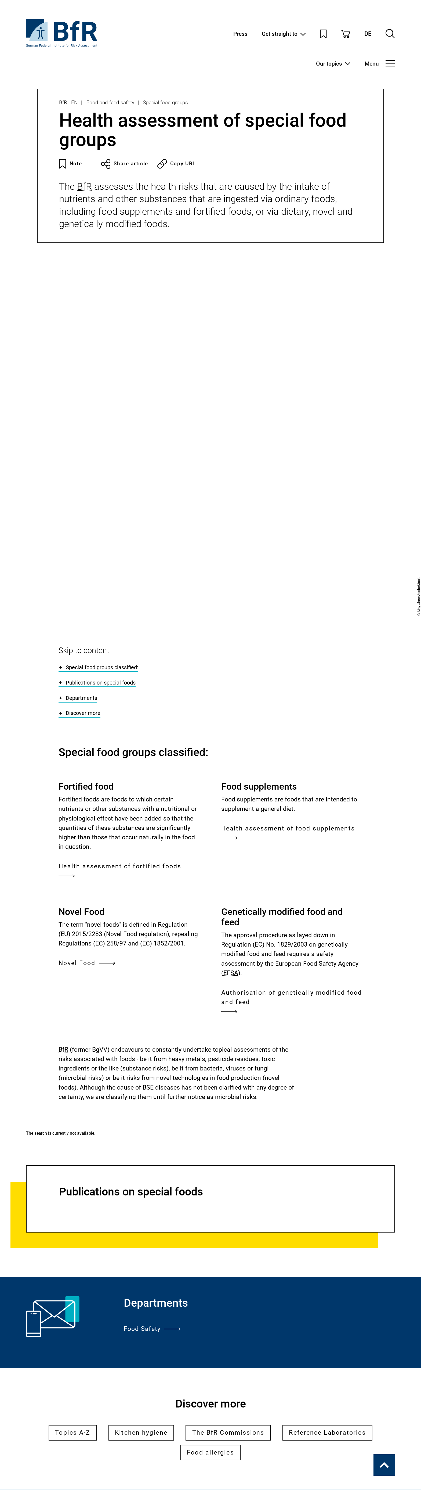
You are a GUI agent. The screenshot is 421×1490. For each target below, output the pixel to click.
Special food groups (165, 102)
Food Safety (152, 1104)
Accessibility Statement (61, 1470)
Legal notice (47, 1456)
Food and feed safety (110, 102)
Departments (78, 473)
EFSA (230, 748)
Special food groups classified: (98, 443)
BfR (84, 186)
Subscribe (210, 1331)
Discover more (79, 488)
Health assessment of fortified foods (120, 647)
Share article (124, 164)
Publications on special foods (97, 458)
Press (240, 34)
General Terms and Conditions (103, 1442)
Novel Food (87, 738)
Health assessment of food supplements (288, 609)
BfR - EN (68, 102)
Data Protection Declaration (115, 1456)
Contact (169, 1442)
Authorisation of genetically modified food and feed (291, 777)
